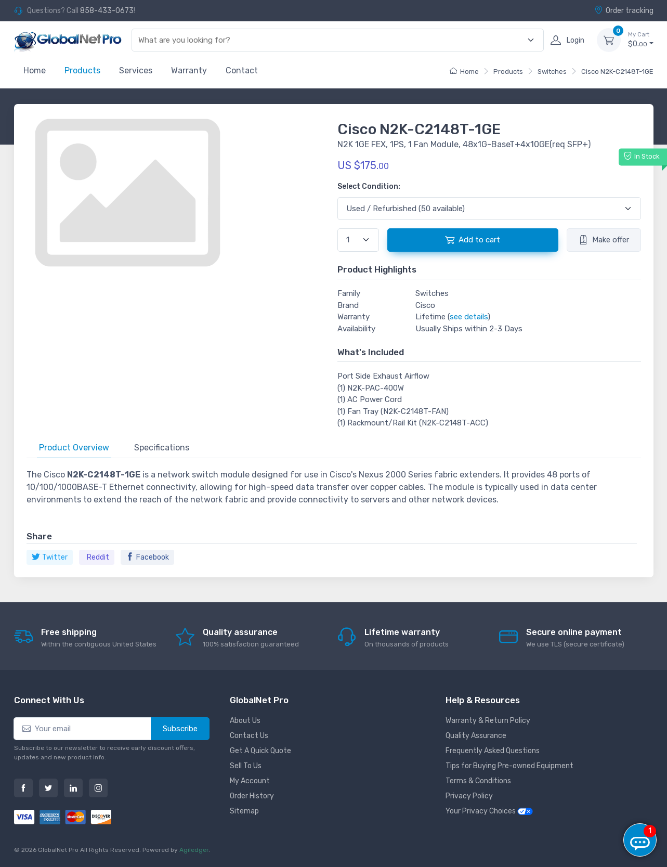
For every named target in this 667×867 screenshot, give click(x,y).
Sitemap (244, 811)
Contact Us (249, 735)
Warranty (189, 70)
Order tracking (623, 10)
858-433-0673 (107, 10)
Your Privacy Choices (489, 811)
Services (135, 70)
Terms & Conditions (478, 781)
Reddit (98, 557)
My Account (250, 781)
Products (82, 70)
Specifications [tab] (161, 447)
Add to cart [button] (472, 239)
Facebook (147, 557)
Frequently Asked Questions (493, 750)
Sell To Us (245, 765)
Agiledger (193, 849)
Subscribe (180, 728)
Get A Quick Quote (260, 750)
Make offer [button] (604, 239)
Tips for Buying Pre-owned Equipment (509, 765)
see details (469, 316)
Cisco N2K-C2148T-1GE (617, 71)
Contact (242, 70)
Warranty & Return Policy (488, 720)
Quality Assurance (476, 735)
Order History (252, 796)
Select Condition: (368, 186)
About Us (245, 720)
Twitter (50, 557)
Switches (552, 71)
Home (34, 70)
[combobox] (331, 40)
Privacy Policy (469, 796)
